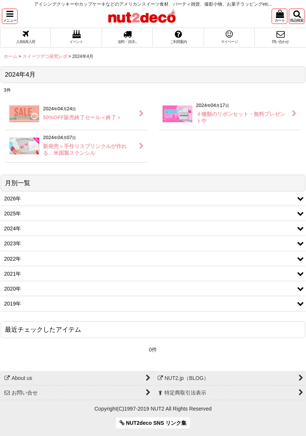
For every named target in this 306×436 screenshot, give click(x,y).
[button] (10, 16)
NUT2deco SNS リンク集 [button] (153, 423)
